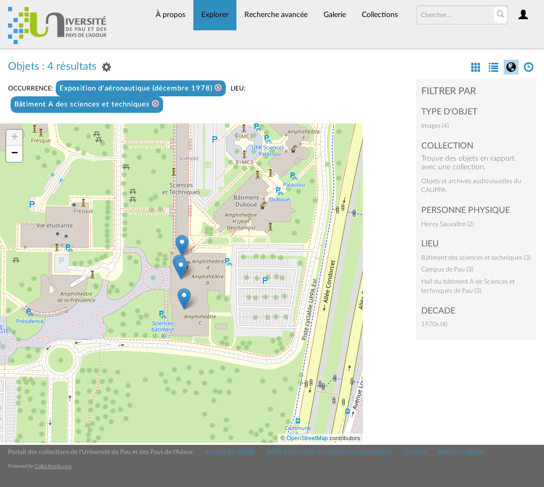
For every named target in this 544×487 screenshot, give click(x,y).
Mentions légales (461, 452)
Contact (414, 452)
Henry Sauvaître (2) (447, 224)
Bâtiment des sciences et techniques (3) (476, 257)
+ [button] (14, 138)
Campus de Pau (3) (447, 269)
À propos (170, 15)
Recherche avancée (276, 15)
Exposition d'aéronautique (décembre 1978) (141, 88)
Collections (380, 15)
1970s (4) (434, 324)
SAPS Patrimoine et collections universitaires (329, 452)
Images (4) (435, 125)
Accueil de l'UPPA (229, 452)
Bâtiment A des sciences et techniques (86, 104)
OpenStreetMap (307, 438)
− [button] (14, 154)
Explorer (214, 15)
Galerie (335, 15)
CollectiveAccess (53, 466)
